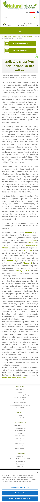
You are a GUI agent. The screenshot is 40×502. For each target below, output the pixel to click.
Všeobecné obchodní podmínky (20, 395)
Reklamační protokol (20, 402)
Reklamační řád (19, 400)
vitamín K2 (11, 260)
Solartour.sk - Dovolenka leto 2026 (20, 459)
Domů (4, 36)
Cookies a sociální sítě (20, 397)
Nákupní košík (20, 418)
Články (9, 36)
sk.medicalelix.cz (20, 430)
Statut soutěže (20, 407)
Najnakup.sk (19, 456)
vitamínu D (32, 240)
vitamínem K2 (32, 245)
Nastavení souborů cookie (20, 488)
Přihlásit (20, 415)
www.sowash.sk (20, 436)
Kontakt (20, 392)
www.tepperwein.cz (20, 428)
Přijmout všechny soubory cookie (20, 499)
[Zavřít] (37, 473)
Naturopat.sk (20, 464)
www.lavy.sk (20, 433)
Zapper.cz (20, 466)
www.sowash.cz (20, 438)
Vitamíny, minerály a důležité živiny (22, 36)
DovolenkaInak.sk (20, 461)
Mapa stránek (20, 390)
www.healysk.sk (20, 446)
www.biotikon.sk (20, 441)
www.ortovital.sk (20, 448)
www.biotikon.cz (20, 443)
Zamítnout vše (20, 494)
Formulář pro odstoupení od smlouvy (20, 405)
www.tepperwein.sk (20, 425)
